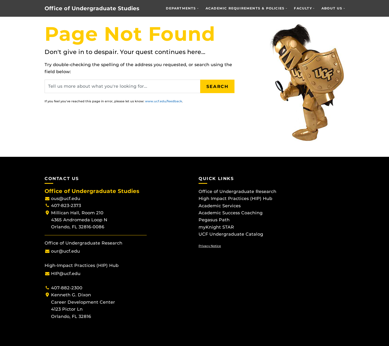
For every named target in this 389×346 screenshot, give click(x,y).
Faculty (303, 8)
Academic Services (220, 205)
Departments (181, 8)
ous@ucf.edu (65, 198)
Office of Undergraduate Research (237, 191)
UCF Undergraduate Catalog (231, 234)
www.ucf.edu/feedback (163, 101)
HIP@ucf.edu (66, 273)
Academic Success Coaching (231, 212)
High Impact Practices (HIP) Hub (235, 198)
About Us (332, 8)
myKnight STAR (216, 227)
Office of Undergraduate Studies (92, 8)
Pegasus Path (214, 219)
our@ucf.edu (65, 251)
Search (217, 86)
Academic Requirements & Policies (245, 8)
